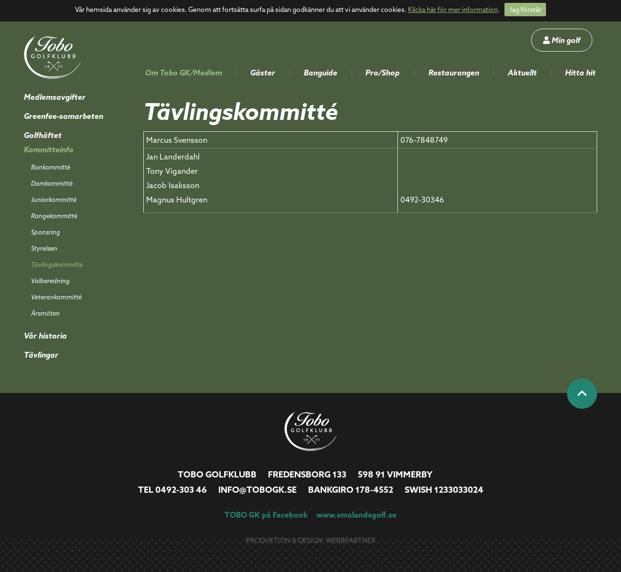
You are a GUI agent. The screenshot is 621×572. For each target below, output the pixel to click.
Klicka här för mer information (453, 9)
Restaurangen (453, 72)
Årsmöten (45, 313)
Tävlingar (41, 355)
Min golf (561, 40)
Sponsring (45, 232)
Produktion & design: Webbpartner (310, 540)
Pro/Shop (382, 72)
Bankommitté (50, 167)
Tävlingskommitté (57, 264)
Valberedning (50, 281)
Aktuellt (522, 72)
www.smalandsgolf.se (356, 514)
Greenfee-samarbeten (63, 116)
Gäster (262, 72)
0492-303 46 (181, 489)
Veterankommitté (56, 297)
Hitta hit (580, 72)
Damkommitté (52, 183)
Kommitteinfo (49, 149)
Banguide (320, 72)
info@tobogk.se (257, 489)
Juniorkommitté (53, 199)
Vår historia (45, 335)
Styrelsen (44, 248)
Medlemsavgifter (55, 97)
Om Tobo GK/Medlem (183, 72)
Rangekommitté (54, 216)
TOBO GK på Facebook (266, 514)
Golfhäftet (43, 135)
